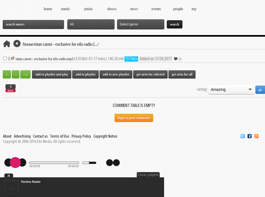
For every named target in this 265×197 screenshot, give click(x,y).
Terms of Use (59, 136)
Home (47, 8)
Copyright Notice (105, 136)
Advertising (22, 136)
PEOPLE (178, 8)
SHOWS (112, 11)
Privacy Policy (81, 136)
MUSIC (66, 11)
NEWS (134, 11)
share (10, 90)
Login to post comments (134, 118)
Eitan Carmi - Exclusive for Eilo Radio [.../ (66, 44)
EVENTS (156, 11)
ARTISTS (89, 11)
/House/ (28, 44)
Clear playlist (148, 175)
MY (194, 11)
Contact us (40, 136)
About (7, 136)
